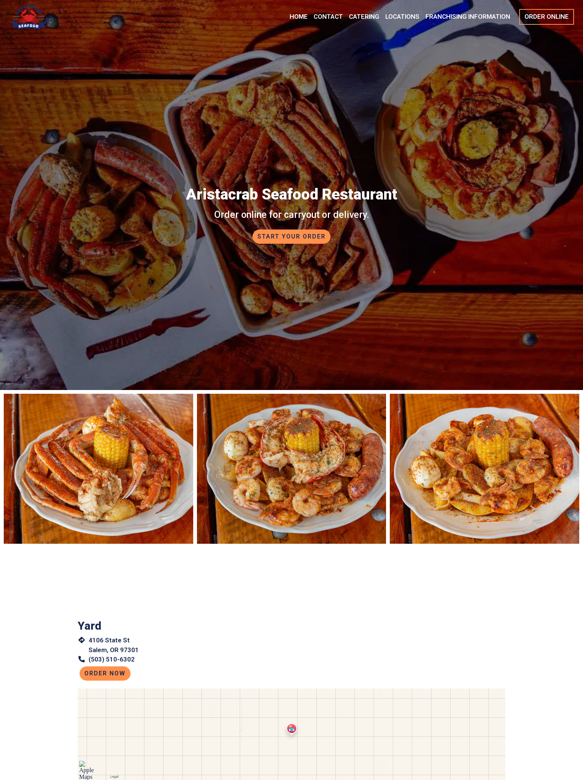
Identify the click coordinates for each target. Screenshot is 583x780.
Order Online (546, 16)
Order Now (105, 673)
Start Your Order (291, 236)
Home (299, 16)
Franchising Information (467, 16)
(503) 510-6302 (112, 659)
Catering (364, 16)
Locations (402, 16)
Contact (328, 16)
